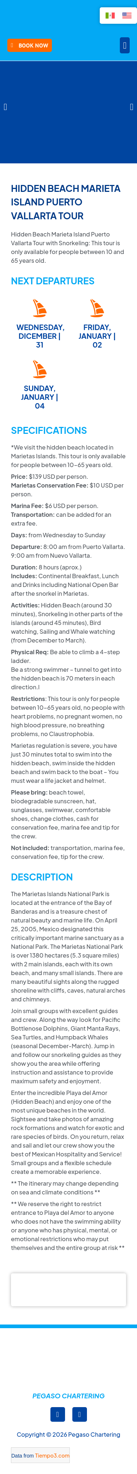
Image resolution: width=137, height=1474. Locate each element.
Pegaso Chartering (69, 1395)
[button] (125, 45)
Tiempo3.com (52, 1455)
